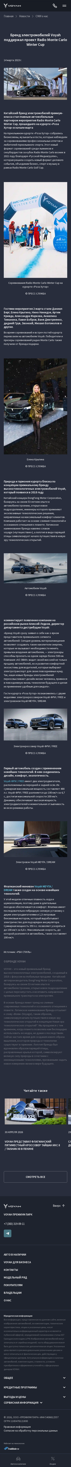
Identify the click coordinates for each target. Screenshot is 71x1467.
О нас (7, 1300)
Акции (53, 1460)
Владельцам (13, 1292)
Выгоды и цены (15, 1397)
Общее (8, 1378)
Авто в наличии (15, 1254)
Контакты (11, 1270)
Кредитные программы (20, 1387)
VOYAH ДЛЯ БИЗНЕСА (17, 1262)
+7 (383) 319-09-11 (14, 1224)
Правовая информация (17, 1426)
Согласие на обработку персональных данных (31, 1430)
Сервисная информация (21, 1402)
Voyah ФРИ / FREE (14, 781)
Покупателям (13, 1285)
